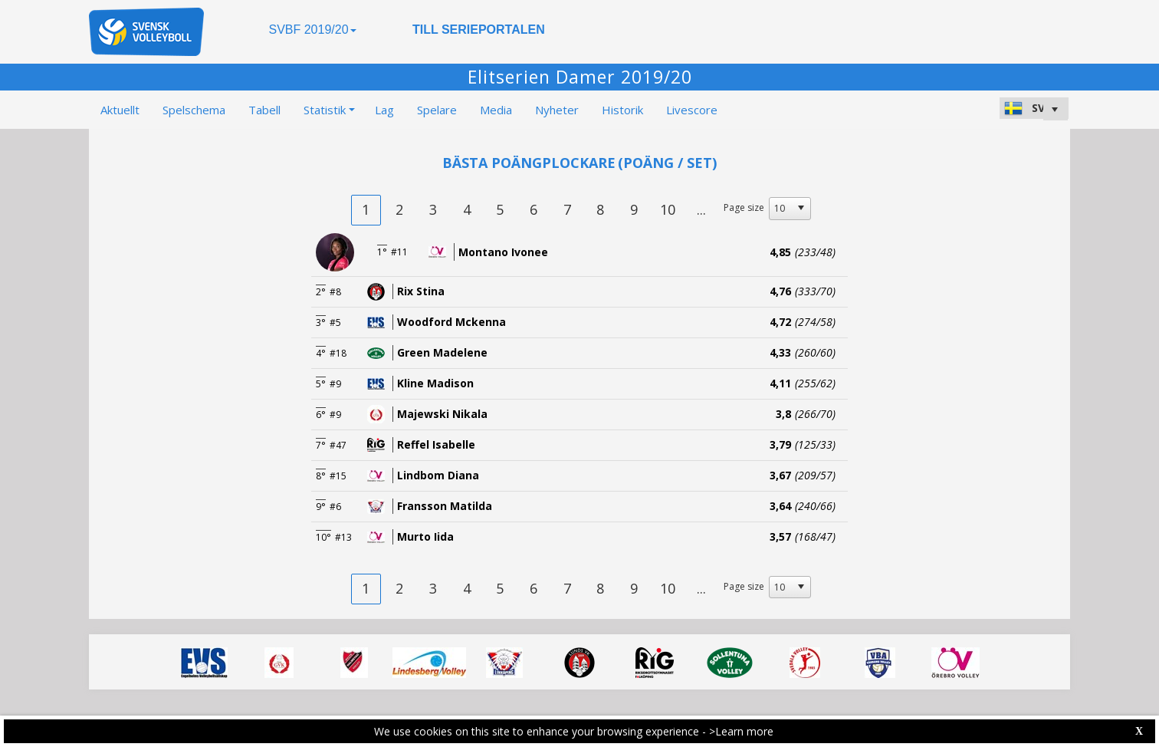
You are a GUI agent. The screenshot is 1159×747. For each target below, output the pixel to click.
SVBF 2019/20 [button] (312, 29)
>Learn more (741, 731)
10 (667, 209)
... (701, 209)
